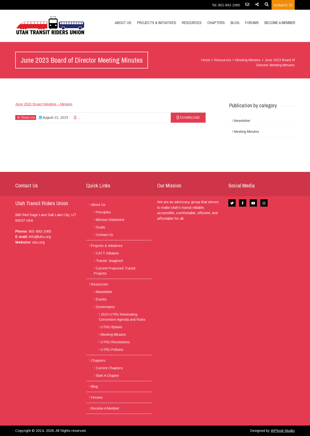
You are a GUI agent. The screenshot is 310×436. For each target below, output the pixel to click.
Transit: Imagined (109, 261)
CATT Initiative (107, 253)
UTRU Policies (112, 350)
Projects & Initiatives (156, 22)
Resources (192, 22)
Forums (252, 22)
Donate (283, 5)
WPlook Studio (283, 430)
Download (188, 117)
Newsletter (242, 121)
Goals (100, 227)
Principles (103, 212)
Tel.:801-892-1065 (226, 5)
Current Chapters (109, 368)
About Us (123, 22)
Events (101, 299)
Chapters (216, 22)
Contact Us (104, 235)
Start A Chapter (107, 375)
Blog (235, 22)
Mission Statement (110, 220)
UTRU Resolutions (115, 342)
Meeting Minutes (248, 60)
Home (205, 60)
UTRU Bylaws (111, 327)
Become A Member (279, 22)
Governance (105, 307)
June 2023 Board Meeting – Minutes (43, 104)
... (77, 117)
